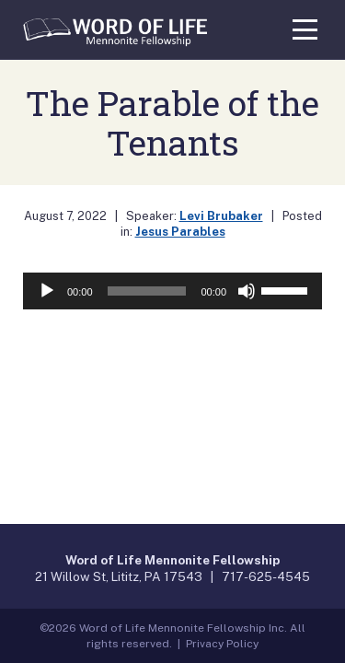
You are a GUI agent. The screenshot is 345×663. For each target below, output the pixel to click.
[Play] (47, 291)
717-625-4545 (266, 576)
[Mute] (246, 291)
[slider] (147, 291)
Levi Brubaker (221, 216)
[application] (172, 291)
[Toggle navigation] (305, 27)
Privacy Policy (222, 643)
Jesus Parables (180, 231)
